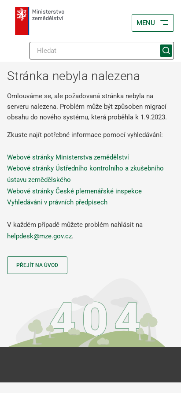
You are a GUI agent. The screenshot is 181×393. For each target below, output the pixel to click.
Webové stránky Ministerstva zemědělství (68, 157)
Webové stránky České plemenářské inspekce (74, 191)
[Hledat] (102, 50)
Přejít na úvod (37, 265)
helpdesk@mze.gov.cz (39, 236)
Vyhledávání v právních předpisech (57, 202)
